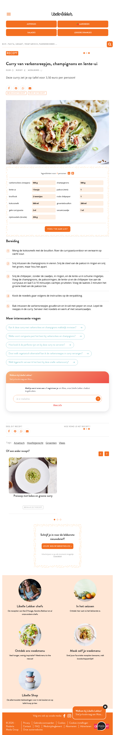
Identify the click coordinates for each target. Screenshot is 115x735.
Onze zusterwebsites (33, 729)
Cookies (61, 723)
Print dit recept (37, 93)
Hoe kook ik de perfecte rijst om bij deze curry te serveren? (40, 345)
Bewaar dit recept (16, 93)
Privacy (26, 723)
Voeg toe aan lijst (57, 229)
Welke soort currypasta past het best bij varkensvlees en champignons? (45, 336)
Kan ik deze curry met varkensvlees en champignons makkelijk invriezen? (46, 327)
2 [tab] (57, 519)
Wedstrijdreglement (52, 726)
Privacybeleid (57, 556)
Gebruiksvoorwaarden (44, 723)
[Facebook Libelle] (64, 716)
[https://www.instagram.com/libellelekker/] (69, 716)
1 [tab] (54, 519)
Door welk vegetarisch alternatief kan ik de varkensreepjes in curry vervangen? (49, 353)
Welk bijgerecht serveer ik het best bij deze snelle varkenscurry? (42, 362)
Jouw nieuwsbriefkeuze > (57, 546)
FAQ (37, 726)
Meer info (57, 405)
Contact (27, 726)
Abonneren (71, 726)
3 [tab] (60, 519)
